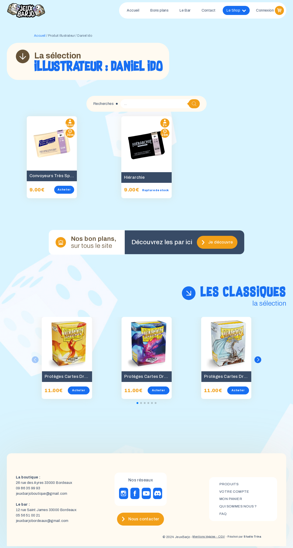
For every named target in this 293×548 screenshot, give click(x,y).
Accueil (133, 11)
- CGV (214, 539)
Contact (209, 11)
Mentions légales (196, 539)
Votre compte (234, 493)
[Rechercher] (194, 105)
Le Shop (236, 11)
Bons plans (159, 11)
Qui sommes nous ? (239, 508)
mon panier (231, 501)
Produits (229, 485)
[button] (258, 361)
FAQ (223, 516)
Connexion (265, 11)
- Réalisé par (240, 538)
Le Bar (184, 11)
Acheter (67, 191)
